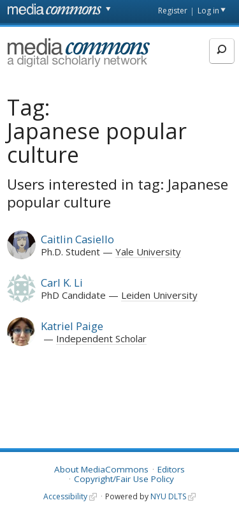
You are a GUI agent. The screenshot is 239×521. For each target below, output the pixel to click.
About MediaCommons (101, 469)
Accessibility (65, 496)
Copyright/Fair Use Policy (124, 479)
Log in (208, 10)
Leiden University (159, 295)
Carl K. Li (62, 282)
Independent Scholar (101, 338)
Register (172, 10)
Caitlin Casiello (77, 239)
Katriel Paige (72, 326)
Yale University (148, 251)
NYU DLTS (168, 496)
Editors (171, 469)
